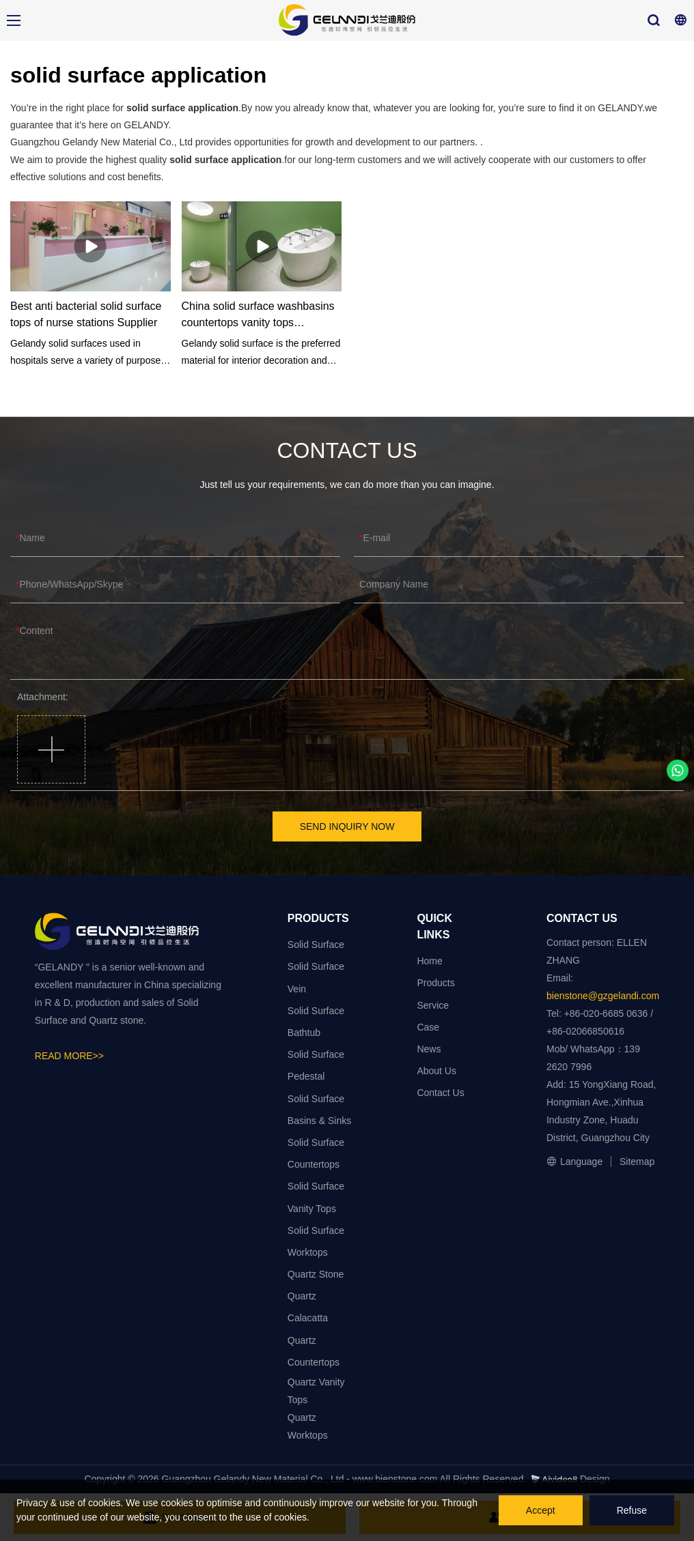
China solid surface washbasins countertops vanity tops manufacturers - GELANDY (258, 315)
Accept (540, 1510)
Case (428, 1027)
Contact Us (440, 1092)
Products (435, 982)
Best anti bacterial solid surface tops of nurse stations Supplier (85, 314)
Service (433, 1005)
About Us (436, 1070)
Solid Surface (316, 944)
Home (429, 960)
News (429, 1048)
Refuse (632, 1510)
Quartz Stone (316, 1274)
